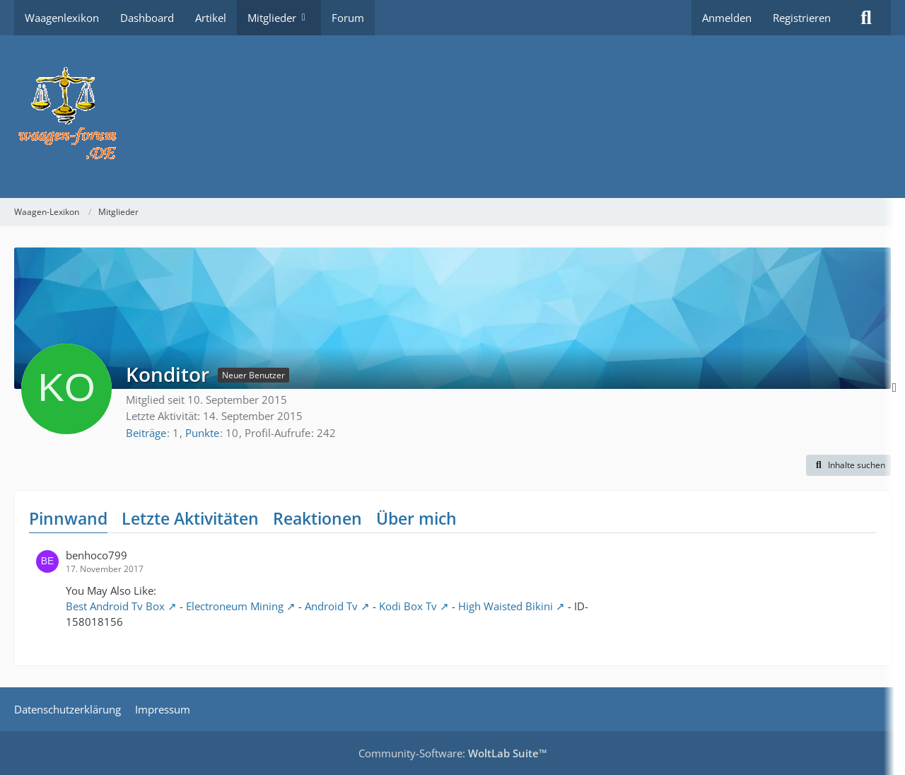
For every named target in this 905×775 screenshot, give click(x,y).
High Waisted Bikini (505, 606)
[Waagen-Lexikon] (452, 117)
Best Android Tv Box (115, 606)
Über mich (416, 518)
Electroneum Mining (235, 606)
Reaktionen (317, 518)
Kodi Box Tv (408, 606)
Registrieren (802, 18)
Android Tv (331, 606)
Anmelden (727, 18)
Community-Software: (452, 753)
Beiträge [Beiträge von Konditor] (146, 433)
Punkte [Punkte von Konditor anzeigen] (202, 433)
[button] (848, 465)
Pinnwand (68, 518)
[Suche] (866, 17)
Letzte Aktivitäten (190, 518)
